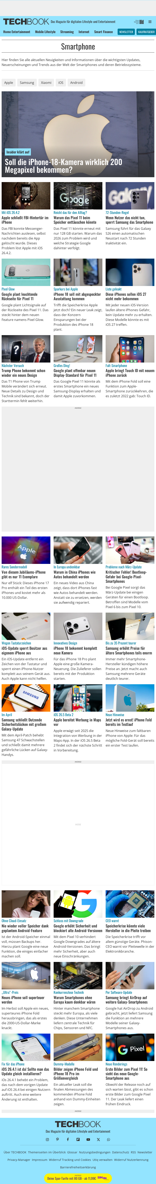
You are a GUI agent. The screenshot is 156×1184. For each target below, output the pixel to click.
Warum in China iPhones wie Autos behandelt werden (74, 574)
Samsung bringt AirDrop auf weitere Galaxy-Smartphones (126, 999)
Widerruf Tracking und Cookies (70, 1160)
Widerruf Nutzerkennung (131, 1160)
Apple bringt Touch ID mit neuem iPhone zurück (130, 372)
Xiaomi (46, 82)
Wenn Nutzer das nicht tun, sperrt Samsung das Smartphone (129, 219)
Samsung (27, 82)
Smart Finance (103, 31)
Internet (84, 31)
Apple (8, 82)
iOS (60, 82)
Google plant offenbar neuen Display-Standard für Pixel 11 (75, 372)
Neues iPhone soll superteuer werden (23, 999)
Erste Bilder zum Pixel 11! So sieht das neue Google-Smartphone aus (126, 1073)
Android (76, 82)
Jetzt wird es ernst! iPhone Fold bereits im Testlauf (129, 722)
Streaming (67, 31)
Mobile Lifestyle (45, 31)
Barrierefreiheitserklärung (78, 1167)
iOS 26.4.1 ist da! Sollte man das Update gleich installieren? (25, 1071)
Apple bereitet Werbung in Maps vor (77, 722)
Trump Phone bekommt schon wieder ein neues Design (23, 372)
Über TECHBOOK (15, 1152)
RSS (133, 1152)
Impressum (39, 1160)
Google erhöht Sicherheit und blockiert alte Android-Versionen (78, 928)
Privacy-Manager (19, 1160)
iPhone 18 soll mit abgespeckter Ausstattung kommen (77, 296)
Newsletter (126, 32)
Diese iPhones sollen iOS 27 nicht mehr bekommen (126, 296)
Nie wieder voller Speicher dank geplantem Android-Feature (25, 928)
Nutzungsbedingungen (94, 1152)
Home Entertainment (16, 31)
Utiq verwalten (103, 1160)
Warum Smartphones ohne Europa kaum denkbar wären (74, 999)
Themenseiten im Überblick (47, 1152)
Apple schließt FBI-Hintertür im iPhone (25, 219)
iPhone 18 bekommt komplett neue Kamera (75, 650)
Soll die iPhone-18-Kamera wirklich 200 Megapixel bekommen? (63, 165)
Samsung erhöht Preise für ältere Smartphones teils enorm (129, 650)
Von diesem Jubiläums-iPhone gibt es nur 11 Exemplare (24, 574)
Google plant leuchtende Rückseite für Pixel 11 (19, 296)
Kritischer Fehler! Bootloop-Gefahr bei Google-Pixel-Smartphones (126, 576)
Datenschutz (120, 1152)
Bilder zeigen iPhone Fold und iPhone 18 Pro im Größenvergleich (76, 1073)
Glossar (72, 1152)
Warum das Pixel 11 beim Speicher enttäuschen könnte (75, 219)
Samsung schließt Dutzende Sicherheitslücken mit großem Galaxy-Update (24, 724)
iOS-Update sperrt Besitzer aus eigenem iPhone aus (24, 650)
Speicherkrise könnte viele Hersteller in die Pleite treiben (128, 928)
